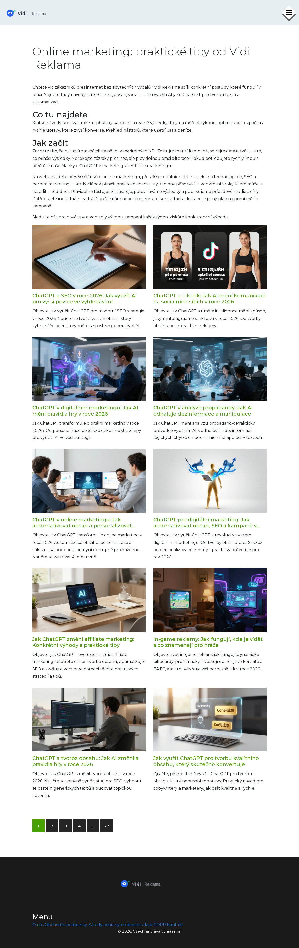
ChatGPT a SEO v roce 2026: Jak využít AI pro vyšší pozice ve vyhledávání (84, 299)
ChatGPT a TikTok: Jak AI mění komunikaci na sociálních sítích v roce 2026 (209, 299)
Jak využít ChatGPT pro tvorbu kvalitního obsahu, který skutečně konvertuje (206, 761)
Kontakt (175, 924)
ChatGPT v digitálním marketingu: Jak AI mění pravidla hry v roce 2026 (85, 411)
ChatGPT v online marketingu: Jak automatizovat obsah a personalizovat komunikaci (82, 523)
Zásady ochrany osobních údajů (120, 924)
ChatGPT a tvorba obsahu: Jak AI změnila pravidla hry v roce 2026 (85, 761)
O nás (38, 924)
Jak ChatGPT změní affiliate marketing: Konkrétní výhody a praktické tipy (83, 642)
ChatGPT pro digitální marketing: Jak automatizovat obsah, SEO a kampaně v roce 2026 (205, 523)
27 (106, 826)
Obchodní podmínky (66, 924)
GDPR (159, 924)
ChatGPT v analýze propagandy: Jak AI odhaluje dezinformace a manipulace (203, 411)
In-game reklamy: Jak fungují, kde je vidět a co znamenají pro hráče (208, 642)
